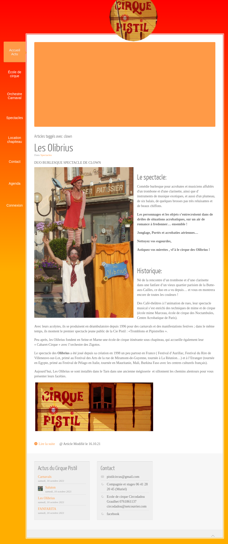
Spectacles (46, 155)
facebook (113, 514)
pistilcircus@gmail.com (123, 477)
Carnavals (45, 477)
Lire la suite (47, 444)
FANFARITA (47, 509)
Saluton (50, 487)
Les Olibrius (53, 147)
